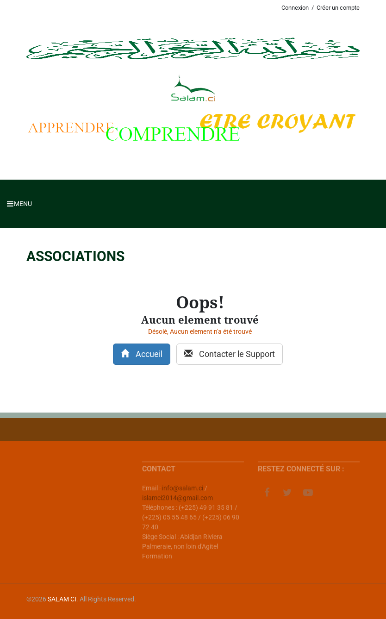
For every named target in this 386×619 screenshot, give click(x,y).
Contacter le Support (229, 354)
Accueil (141, 354)
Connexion (295, 7)
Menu (19, 203)
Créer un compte (338, 7)
